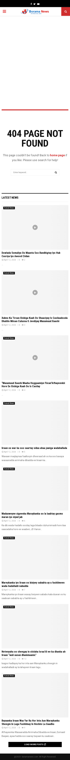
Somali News (9, 208)
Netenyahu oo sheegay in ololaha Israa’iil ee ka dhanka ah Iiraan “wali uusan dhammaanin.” (33, 653)
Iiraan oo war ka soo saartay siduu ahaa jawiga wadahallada (34, 448)
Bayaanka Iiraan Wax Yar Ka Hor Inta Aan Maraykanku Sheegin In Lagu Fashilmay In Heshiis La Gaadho (30, 722)
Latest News (10, 197)
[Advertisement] (35, 54)
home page (57, 155)
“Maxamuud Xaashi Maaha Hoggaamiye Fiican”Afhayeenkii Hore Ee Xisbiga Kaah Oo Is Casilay (33, 385)
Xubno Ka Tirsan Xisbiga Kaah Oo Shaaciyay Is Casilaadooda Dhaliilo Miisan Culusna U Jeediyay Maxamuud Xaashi (35, 319)
